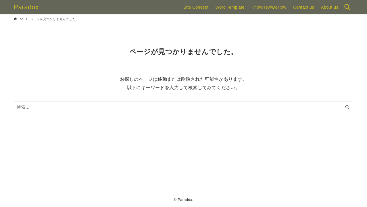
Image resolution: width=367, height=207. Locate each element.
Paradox (26, 7)
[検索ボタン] (347, 7)
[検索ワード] (183, 107)
